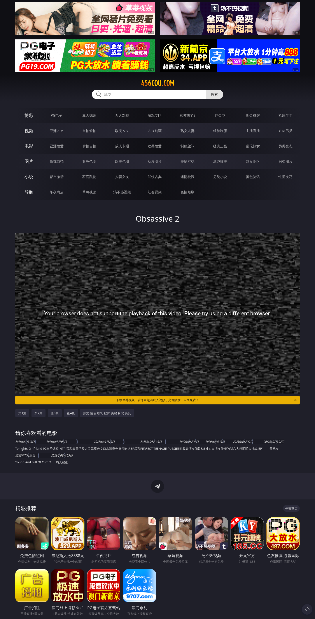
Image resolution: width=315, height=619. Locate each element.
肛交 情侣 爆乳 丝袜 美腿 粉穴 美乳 (107, 413)
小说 (28, 177)
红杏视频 (155, 192)
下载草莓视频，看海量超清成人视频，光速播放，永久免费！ (207, 400)
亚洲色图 (89, 161)
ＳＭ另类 (285, 130)
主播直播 (253, 130)
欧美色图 (122, 161)
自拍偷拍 (89, 130)
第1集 (22, 413)
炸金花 (220, 115)
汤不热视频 (122, 192)
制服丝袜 (187, 146)
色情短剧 (187, 192)
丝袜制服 (220, 130)
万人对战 (122, 115)
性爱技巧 (285, 176)
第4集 (71, 413)
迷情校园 (187, 176)
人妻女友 (122, 176)
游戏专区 (155, 115)
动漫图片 (155, 161)
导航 (28, 192)
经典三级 (220, 146)
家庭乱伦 (89, 176)
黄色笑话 (253, 176)
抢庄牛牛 (285, 115)
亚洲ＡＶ (57, 130)
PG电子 (56, 115)
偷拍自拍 (89, 146)
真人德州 (89, 115)
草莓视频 (89, 192)
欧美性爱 (155, 146)
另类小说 (220, 176)
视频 (28, 131)
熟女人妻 (187, 130)
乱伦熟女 (253, 146)
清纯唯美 (220, 161)
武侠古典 (155, 176)
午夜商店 (57, 192)
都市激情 (57, 176)
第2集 (38, 413)
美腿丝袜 (187, 161)
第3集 (55, 413)
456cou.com (157, 83)
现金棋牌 (253, 115)
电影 (28, 146)
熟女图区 (253, 161)
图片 (28, 161)
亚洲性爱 (57, 146)
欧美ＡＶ (122, 130)
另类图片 (285, 161)
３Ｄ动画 (155, 130)
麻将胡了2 (187, 115)
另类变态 (285, 146)
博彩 (28, 115)
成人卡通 (122, 146)
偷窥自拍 (57, 161)
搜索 (214, 94)
